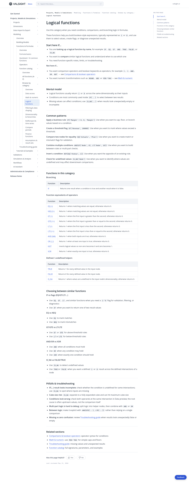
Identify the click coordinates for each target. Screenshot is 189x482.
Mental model (161, 20)
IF (48, 188)
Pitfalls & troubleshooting (165, 34)
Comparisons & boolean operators (79, 74)
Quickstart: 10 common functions (28, 59)
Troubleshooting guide (28, 147)
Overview (20, 38)
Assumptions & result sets (31, 141)
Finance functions (29, 135)
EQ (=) (50, 206)
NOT (49, 246)
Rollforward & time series (30, 122)
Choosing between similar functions (165, 30)
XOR (49, 251)
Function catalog (109, 13)
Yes (70, 457)
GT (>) (50, 216)
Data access (30, 93)
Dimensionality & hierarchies (31, 115)
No (81, 457)
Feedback (180, 477)
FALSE (50, 274)
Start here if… (161, 16)
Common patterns (163, 23)
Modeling (77, 13)
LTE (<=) (51, 231)
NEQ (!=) (51, 211)
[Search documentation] (69, 4)
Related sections (162, 37)
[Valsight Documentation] (20, 4)
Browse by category (125, 13)
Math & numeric (31, 97)
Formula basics (25, 54)
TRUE (50, 269)
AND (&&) (52, 236)
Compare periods (29, 128)
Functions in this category (165, 26)
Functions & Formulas (91, 13)
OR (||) (51, 241)
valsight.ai (176, 4)
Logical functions (29, 102)
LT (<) (50, 226)
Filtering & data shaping (31, 109)
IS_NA (50, 279)
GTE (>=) (51, 221)
